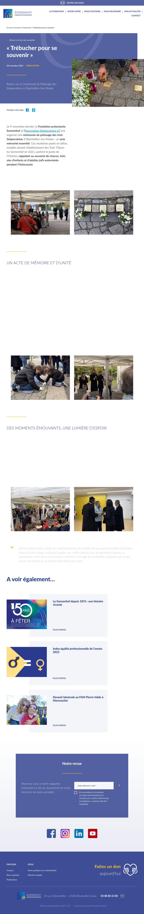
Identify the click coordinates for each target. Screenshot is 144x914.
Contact (136, 15)
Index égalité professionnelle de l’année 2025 (116, 605)
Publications (12, 821)
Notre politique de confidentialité (42, 812)
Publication (27, 28)
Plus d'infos (43, 625)
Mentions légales (35, 817)
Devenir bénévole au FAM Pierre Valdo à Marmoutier (50, 647)
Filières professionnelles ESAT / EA (55, 849)
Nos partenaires (15, 888)
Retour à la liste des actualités (22, 40)
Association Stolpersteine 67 (42, 130)
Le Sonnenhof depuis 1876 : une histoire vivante (50, 605)
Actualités (17, 28)
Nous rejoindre (112, 11)
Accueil (9, 28)
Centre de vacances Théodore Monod (90, 849)
